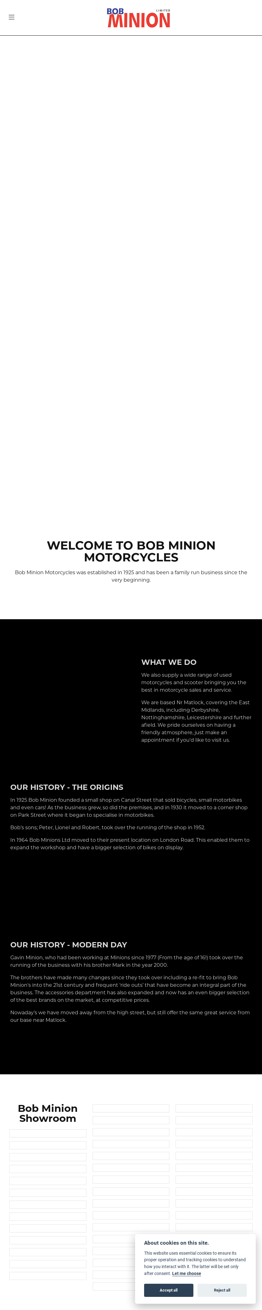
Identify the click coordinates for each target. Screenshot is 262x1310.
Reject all (222, 1290)
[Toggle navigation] (11, 18)
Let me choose (186, 1273)
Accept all (168, 1290)
